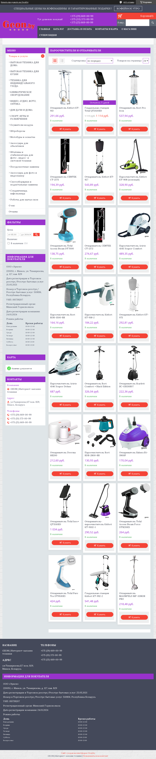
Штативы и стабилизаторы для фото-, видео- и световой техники (21, 156)
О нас (12, 205)
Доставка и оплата (79, 29)
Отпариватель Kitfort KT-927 (99, 178)
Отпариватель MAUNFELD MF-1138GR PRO (132, 596)
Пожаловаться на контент (95, 756)
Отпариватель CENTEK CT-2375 (63, 178)
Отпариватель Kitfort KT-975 (134, 316)
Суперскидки (48, 35)
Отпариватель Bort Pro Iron (132, 109)
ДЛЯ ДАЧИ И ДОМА (21, 109)
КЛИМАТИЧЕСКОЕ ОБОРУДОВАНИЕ (21, 93)
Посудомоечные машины (24, 166)
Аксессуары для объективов (19, 144)
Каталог (58, 29)
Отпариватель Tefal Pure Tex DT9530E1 (64, 595)
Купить (67, 129)
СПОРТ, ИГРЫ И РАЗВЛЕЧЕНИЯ (19, 117)
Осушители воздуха (21, 124)
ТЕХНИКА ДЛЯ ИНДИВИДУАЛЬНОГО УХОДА (22, 83)
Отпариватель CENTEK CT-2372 (98, 247)
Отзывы (13, 211)
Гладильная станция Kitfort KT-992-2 (97, 595)
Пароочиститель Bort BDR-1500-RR (62, 316)
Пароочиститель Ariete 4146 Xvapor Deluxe (63, 385)
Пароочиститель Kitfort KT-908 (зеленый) (133, 178)
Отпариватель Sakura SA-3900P (133, 454)
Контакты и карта (106, 29)
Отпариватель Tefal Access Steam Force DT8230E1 (130, 524)
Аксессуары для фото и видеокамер (23, 174)
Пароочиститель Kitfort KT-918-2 (98, 316)
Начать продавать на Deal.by (14, 2)
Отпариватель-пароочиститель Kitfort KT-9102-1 (98, 524)
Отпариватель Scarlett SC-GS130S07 (132, 385)
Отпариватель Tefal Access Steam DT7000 (62, 247)
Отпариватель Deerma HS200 (63, 454)
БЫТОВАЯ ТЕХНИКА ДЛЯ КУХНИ (24, 73)
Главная (44, 29)
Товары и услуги (18, 56)
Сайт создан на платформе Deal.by (78, 753)
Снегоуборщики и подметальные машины (24, 183)
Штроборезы (17, 131)
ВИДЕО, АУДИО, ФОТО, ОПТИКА (23, 102)
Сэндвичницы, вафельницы (19, 192)
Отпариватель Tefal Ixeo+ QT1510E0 (64, 523)
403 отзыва (128, 2)
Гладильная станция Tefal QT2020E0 (97, 109)
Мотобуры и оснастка (22, 137)
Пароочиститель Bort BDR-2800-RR (97, 454)
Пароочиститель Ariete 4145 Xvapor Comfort (132, 247)
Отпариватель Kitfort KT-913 (64, 109)
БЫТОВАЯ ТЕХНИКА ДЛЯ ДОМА (24, 64)
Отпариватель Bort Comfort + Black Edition (97, 385)
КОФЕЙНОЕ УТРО (128, 8)
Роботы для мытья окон (24, 199)
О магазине (129, 29)
